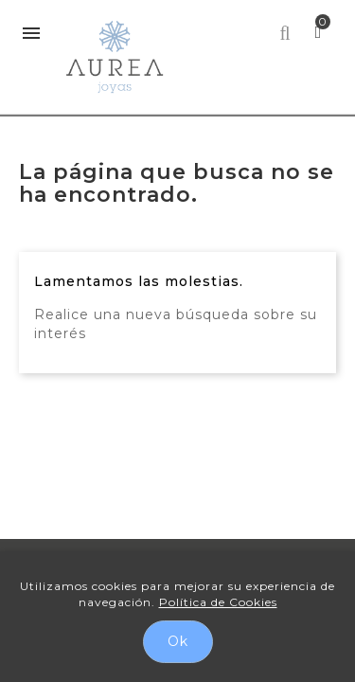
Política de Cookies (218, 602)
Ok (178, 641)
